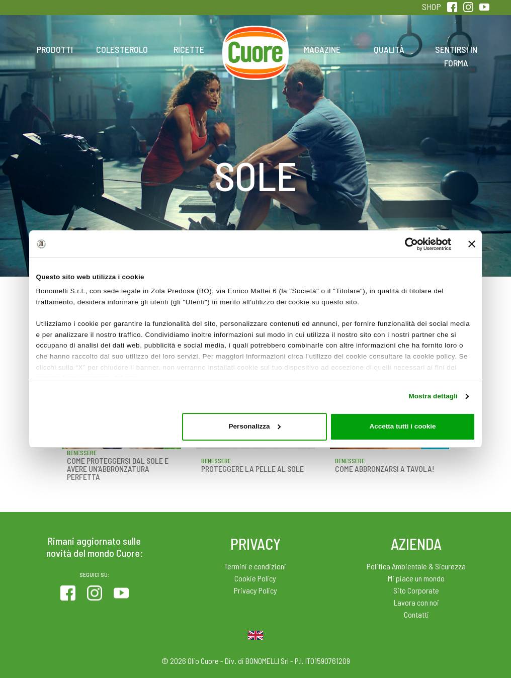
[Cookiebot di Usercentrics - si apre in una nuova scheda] (407, 244)
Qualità (389, 49)
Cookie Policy (255, 578)
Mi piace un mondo (416, 578)
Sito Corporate (416, 590)
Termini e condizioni (255, 566)
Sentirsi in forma (456, 56)
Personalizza (255, 426)
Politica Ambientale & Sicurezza (416, 566)
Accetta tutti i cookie (402, 426)
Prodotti (55, 49)
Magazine (322, 49)
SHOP (431, 7)
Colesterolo (122, 49)
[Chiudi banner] (471, 243)
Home (255, 38)
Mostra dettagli (433, 396)
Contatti (416, 614)
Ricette (189, 49)
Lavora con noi (416, 602)
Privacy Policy (255, 590)
